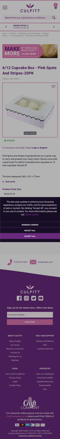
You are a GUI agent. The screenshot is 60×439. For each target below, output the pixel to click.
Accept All (30, 236)
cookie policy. (32, 214)
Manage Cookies (30, 224)
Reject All (30, 230)
